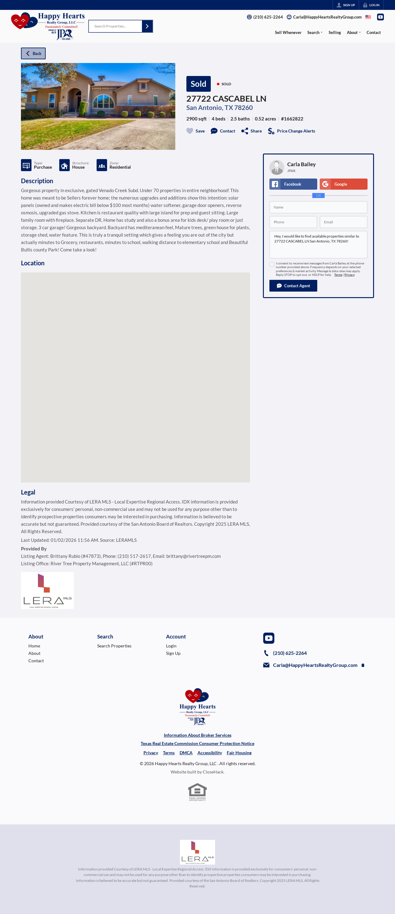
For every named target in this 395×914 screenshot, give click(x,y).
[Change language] (368, 17)
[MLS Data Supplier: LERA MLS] (197, 852)
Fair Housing (239, 752)
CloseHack (213, 771)
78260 (243, 107)
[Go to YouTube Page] (380, 17)
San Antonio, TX (209, 107)
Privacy (349, 274)
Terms (338, 274)
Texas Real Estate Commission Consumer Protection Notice (197, 743)
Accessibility (210, 752)
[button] (147, 26)
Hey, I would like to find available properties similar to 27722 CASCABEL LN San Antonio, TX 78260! (318, 245)
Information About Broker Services (197, 735)
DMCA (186, 752)
